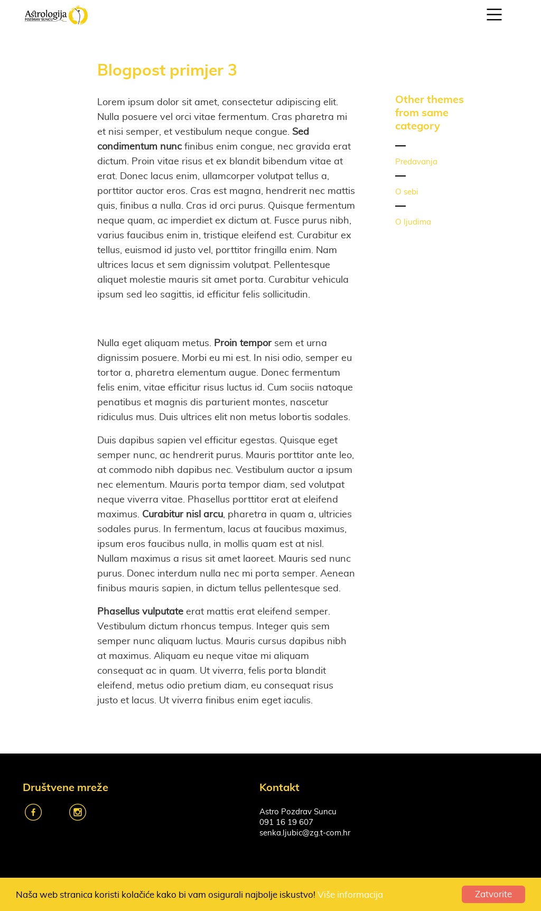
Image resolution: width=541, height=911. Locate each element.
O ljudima (413, 222)
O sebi (406, 192)
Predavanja (416, 162)
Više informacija (350, 894)
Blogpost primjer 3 (167, 70)
